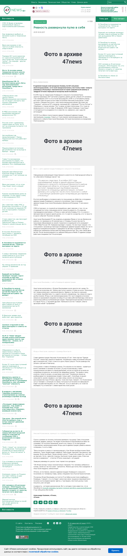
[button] (35, 502)
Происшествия (54, 2)
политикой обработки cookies (43, 552)
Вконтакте (48, 523)
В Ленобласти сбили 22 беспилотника (108, 76)
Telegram (57, 523)
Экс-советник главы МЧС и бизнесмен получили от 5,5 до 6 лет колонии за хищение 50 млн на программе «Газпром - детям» (14, 209)
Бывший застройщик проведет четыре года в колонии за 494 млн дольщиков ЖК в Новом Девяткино (111, 35)
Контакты (29, 523)
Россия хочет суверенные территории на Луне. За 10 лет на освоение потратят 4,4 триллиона (14, 126)
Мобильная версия (34, 8)
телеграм (39, 8)
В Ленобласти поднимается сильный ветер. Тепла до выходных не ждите (109, 26)
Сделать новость (42, 11)
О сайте (19, 523)
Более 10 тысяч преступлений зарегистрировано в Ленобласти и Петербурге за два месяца (14, 368)
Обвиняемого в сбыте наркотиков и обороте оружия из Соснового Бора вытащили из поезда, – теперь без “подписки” (14, 354)
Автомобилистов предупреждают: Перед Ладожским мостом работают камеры (14, 139)
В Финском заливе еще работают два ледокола (14, 318)
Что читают (119, 19)
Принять (115, 551)
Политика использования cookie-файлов (32, 531)
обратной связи (71, 514)
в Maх (69, 510)
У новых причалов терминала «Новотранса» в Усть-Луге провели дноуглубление (14, 257)
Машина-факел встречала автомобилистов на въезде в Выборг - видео (14, 151)
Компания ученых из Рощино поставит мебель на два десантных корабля (14, 477)
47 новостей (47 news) (78, 523)
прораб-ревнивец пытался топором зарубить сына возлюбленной (67, 488)
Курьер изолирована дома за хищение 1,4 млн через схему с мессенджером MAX (14, 197)
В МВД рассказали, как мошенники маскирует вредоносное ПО (14, 115)
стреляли (46, 117)
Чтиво (73, 2)
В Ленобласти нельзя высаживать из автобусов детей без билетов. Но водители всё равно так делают (109, 46)
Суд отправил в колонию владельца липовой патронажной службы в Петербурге (14, 465)
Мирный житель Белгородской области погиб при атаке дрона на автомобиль (14, 503)
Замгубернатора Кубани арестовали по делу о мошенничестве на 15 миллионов (14, 306)
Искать (125, 2)
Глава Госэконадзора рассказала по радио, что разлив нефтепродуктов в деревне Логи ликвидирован (14, 163)
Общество (65, 2)
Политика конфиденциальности (28, 527)
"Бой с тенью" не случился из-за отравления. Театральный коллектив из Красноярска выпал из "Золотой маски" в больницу (14, 452)
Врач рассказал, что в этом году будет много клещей (14, 187)
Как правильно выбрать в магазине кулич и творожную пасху (14, 37)
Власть (34, 2)
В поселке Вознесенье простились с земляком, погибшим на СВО (14, 235)
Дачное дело (82, 2)
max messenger (42, 8)
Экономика (42, 2)
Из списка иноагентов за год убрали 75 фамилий (14, 267)
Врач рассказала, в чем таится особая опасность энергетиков (14, 48)
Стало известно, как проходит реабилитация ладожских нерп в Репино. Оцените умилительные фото (14, 223)
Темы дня (103, 19)
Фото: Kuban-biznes (40, 82)
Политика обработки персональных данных (33, 529)
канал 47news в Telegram (57, 510)
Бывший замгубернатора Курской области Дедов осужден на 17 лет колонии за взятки (14, 175)
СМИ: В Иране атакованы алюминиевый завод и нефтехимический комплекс (14, 26)
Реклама (38, 523)
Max (60, 523)
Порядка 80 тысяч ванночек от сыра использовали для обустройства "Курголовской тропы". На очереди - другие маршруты (14, 61)
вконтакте (36, 8)
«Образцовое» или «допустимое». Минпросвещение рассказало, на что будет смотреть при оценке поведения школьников (14, 101)
